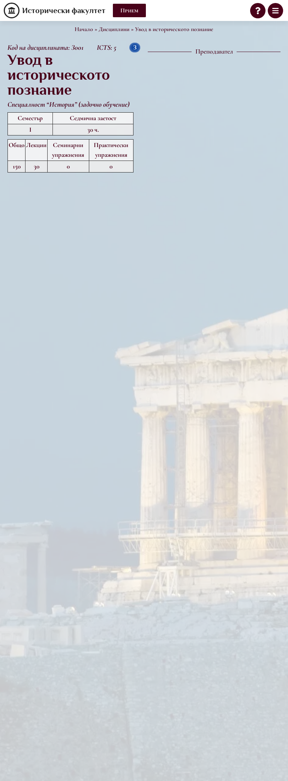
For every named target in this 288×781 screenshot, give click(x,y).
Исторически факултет (63, 10)
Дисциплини (114, 29)
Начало (84, 29)
